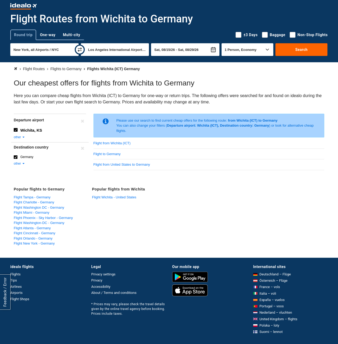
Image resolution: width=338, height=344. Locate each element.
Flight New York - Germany (34, 243)
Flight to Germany (107, 154)
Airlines (16, 287)
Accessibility (101, 287)
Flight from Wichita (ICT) (112, 143)
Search (301, 49)
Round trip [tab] (23, 35)
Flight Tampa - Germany (32, 197)
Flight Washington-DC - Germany (39, 223)
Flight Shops (19, 299)
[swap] (80, 50)
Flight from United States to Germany (121, 164)
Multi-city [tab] (71, 35)
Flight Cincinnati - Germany (34, 233)
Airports (16, 293)
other (19, 137)
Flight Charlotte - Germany (34, 202)
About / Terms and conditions (114, 293)
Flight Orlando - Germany (33, 238)
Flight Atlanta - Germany (32, 228)
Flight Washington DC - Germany (39, 207)
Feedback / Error (5, 292)
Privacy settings (103, 274)
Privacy (96, 280)
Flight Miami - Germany (31, 212)
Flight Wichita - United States (114, 197)
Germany (26, 157)
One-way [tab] (47, 35)
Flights (15, 274)
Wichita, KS (31, 130)
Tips (13, 280)
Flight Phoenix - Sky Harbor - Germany (43, 218)
